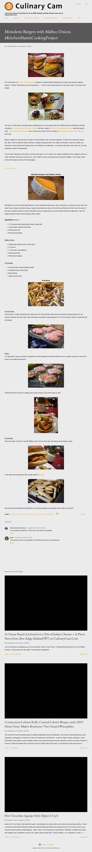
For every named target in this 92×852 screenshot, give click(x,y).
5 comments (14, 748)
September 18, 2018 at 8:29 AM (36, 528)
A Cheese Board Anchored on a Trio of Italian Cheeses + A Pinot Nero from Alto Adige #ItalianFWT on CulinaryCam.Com (45, 636)
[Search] (78, 3)
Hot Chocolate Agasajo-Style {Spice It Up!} (31, 815)
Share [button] (83, 514)
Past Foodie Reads (67, 18)
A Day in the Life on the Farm (18, 528)
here (39, 85)
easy (45, 514)
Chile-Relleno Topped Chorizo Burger (71, 131)
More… (80, 18)
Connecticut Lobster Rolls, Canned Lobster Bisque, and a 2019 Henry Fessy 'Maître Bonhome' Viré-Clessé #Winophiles (44, 724)
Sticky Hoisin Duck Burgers (18, 131)
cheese (41, 514)
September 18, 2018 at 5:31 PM (23, 537)
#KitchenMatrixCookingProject (21, 514)
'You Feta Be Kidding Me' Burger (61, 128)
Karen (11, 537)
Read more (83, 654)
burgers (35, 514)
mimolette (51, 514)
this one (41, 474)
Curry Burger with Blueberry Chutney (24, 128)
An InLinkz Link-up (11, 168)
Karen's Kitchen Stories (26, 82)
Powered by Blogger (46, 844)
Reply (12, 533)
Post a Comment (16, 654)
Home (6, 18)
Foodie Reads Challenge (50, 18)
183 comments (15, 837)
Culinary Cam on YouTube (31, 18)
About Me (16, 18)
